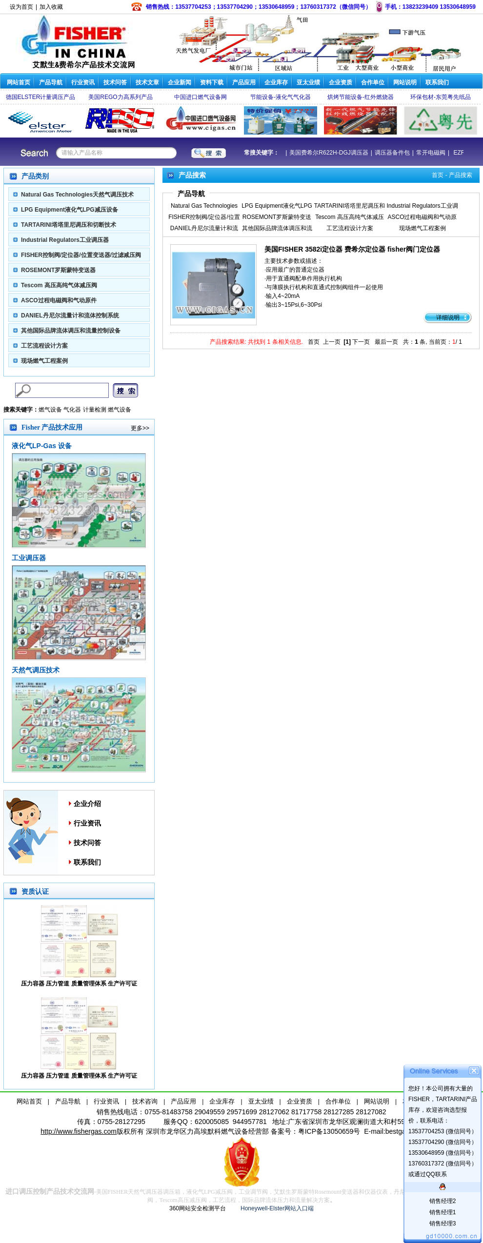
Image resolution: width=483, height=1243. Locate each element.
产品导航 (50, 82)
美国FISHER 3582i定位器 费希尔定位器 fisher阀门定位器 (352, 249)
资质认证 (35, 891)
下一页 (361, 341)
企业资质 (340, 82)
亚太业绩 (308, 82)
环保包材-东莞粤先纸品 (440, 97)
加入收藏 (51, 6)
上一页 (332, 341)
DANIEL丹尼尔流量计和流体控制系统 (70, 315)
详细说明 (448, 317)
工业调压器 (29, 558)
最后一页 (386, 341)
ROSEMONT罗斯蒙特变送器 (58, 270)
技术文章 (147, 82)
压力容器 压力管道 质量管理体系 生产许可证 (79, 983)
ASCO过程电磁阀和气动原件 (59, 300)
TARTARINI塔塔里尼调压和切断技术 (68, 224)
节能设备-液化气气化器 (280, 97)
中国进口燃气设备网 (200, 97)
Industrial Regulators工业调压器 (65, 240)
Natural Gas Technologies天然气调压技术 (77, 194)
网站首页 (18, 82)
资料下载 (211, 82)
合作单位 (372, 82)
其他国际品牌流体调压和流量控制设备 (71, 330)
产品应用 (244, 82)
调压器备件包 (388, 152)
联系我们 (437, 82)
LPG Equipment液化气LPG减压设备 (69, 209)
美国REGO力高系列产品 (120, 97)
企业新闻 (179, 82)
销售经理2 (442, 1201)
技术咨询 (145, 1101)
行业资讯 (83, 82)
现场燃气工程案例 (44, 360)
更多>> (140, 428)
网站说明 (405, 82)
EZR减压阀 (463, 152)
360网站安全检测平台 (197, 1208)
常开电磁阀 (427, 152)
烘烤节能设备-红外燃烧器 (360, 97)
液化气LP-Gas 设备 (42, 446)
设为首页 (21, 6)
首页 (437, 175)
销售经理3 (442, 1223)
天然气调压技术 (36, 670)
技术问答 (115, 82)
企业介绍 (87, 804)
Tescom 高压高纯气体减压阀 (59, 285)
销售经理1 (442, 1212)
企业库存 (276, 82)
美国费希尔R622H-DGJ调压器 (324, 152)
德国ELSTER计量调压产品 (41, 97)
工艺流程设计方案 (44, 345)
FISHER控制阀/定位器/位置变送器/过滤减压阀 (81, 255)
